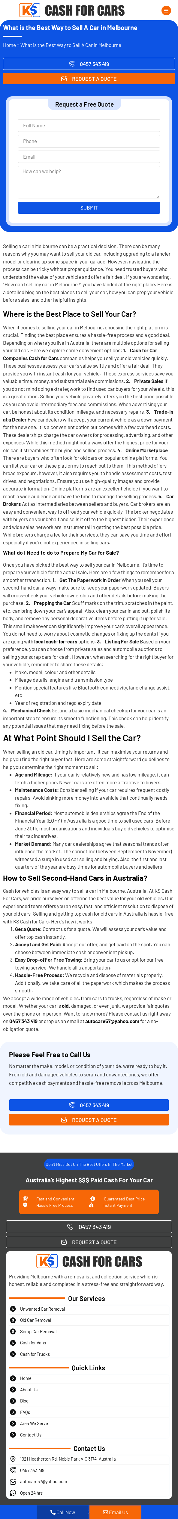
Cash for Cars (44, 358)
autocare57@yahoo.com (112, 1021)
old (65, 1006)
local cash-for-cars (55, 641)
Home (9, 45)
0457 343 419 (23, 1021)
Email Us (115, 1512)
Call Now (62, 1512)
